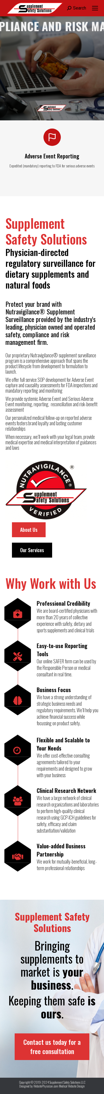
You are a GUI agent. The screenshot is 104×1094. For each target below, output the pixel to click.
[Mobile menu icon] (95, 8)
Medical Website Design (72, 1086)
